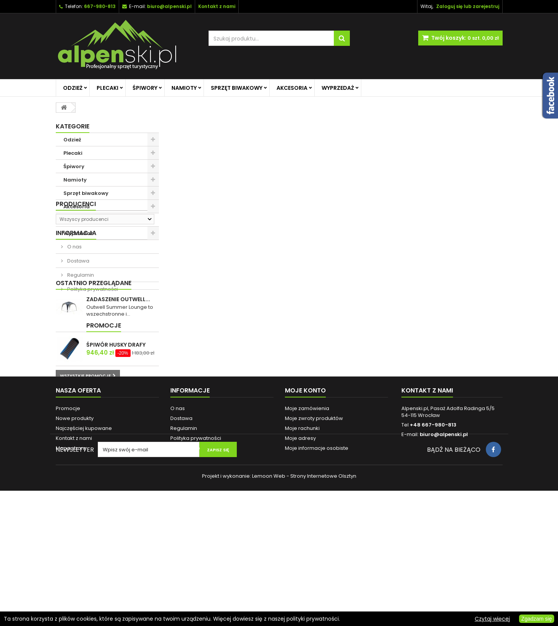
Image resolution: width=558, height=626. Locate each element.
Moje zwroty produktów (314, 529)
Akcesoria (292, 88)
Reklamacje (185, 559)
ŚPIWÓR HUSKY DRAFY (116, 435)
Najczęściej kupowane (84, 539)
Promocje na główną (90, 220)
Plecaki (107, 88)
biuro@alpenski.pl (169, 6)
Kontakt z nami (74, 549)
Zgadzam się (536, 619)
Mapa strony (71, 559)
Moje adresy (300, 549)
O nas (74, 303)
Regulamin (80, 332)
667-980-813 (100, 6)
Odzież (72, 88)
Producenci (76, 253)
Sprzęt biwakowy (236, 88)
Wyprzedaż (338, 88)
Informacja (76, 289)
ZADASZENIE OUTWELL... (118, 382)
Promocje (73, 416)
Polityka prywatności (92, 346)
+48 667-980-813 (433, 535)
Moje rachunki (302, 539)
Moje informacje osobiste (316, 559)
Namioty (184, 88)
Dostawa (77, 317)
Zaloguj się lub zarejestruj (467, 6)
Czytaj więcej (492, 619)
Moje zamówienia (307, 519)
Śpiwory (145, 88)
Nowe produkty (75, 529)
